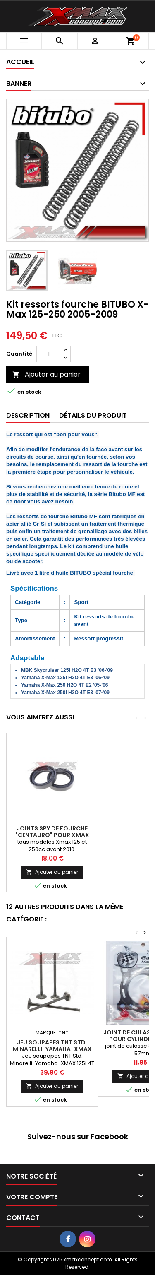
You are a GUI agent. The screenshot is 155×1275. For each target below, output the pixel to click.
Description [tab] (28, 415)
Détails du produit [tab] (93, 415)
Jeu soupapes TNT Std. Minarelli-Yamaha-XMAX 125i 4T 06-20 (52, 1049)
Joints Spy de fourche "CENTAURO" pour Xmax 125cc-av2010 (52, 835)
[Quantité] (48, 354)
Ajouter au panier (46, 374)
